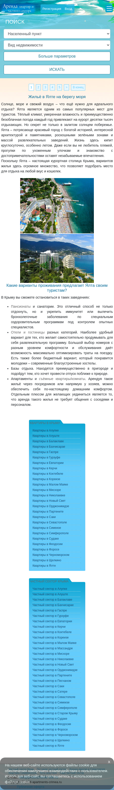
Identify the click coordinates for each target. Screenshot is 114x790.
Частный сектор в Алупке (50, 589)
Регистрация (52, 9)
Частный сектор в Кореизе (51, 637)
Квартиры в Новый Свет (49, 500)
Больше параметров (56, 56)
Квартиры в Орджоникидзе (51, 506)
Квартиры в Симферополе (51, 533)
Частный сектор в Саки (48, 686)
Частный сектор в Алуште (50, 594)
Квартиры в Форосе (46, 549)
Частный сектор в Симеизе (51, 702)
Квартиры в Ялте (44, 565)
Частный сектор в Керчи (49, 626)
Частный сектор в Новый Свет (53, 664)
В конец (78, 87)
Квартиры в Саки (44, 517)
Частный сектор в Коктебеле (52, 632)
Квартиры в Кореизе (46, 479)
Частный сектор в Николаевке (53, 659)
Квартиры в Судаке (46, 538)
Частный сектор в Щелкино (51, 740)
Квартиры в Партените (48, 511)
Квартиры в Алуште (46, 436)
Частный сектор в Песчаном (52, 681)
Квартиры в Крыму (45, 423)
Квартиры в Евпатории (48, 463)
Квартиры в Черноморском (51, 555)
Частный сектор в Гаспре (50, 610)
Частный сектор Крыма (49, 581)
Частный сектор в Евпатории (52, 621)
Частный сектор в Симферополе (55, 708)
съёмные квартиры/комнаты (62, 379)
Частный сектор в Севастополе (54, 697)
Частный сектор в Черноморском (55, 735)
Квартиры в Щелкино (47, 560)
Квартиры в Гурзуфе (46, 457)
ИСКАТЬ (57, 69)
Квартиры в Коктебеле (48, 473)
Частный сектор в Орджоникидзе (55, 670)
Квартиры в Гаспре (45, 452)
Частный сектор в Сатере (50, 691)
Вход (68, 9)
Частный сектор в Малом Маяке (55, 643)
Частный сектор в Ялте (48, 745)
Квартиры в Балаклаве (48, 441)
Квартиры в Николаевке (49, 495)
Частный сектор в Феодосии (52, 724)
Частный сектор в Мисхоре (51, 653)
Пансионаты (21, 306)
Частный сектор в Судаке (50, 718)
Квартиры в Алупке (46, 430)
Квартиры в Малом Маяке (50, 484)
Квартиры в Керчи (45, 468)
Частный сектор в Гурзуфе (51, 616)
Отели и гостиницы (28, 332)
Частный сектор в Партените (52, 675)
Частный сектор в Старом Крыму (55, 713)
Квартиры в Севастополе (50, 522)
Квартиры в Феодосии (48, 544)
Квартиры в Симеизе (47, 528)
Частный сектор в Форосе (50, 729)
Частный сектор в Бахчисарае (53, 605)
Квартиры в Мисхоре (47, 490)
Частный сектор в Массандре (53, 648)
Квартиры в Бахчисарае (49, 446)
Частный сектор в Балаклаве (52, 599)
